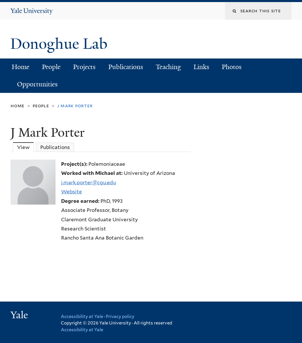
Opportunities (37, 84)
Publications (125, 67)
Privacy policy (120, 316)
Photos (231, 67)
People (51, 67)
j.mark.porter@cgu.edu (88, 182)
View (25, 147)
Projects (84, 67)
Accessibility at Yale (82, 316)
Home (20, 67)
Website (71, 192)
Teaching (168, 67)
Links (201, 67)
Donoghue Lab (62, 43)
